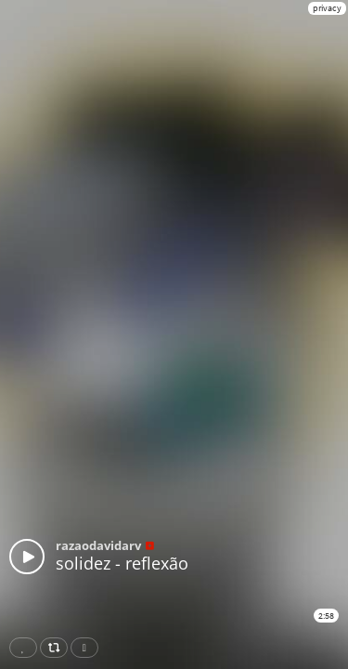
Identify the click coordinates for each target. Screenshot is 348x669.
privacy (327, 8)
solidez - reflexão (122, 563)
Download (88, 647)
